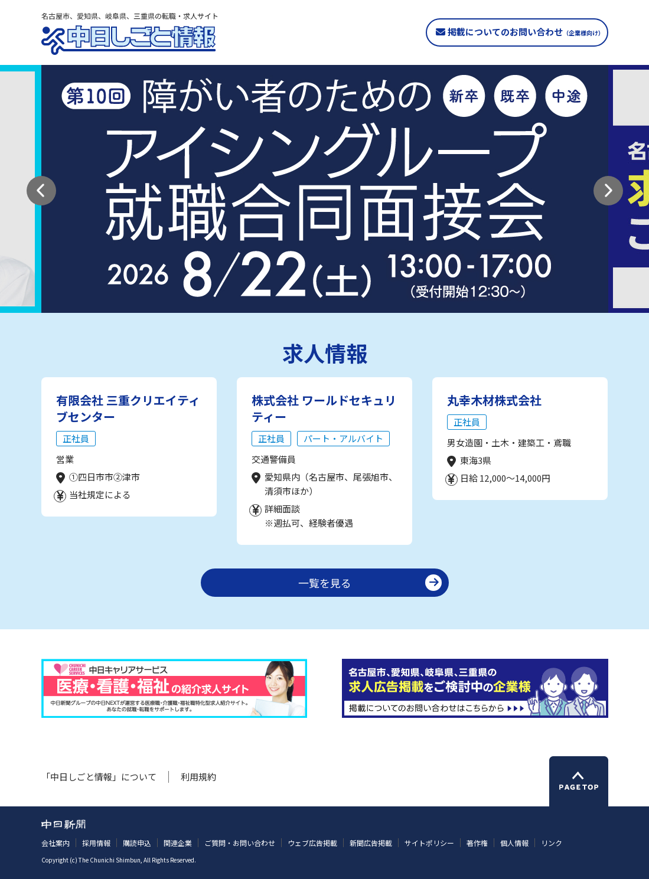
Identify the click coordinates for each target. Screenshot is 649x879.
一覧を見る (324, 582)
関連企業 (178, 843)
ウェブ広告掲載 (312, 843)
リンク (551, 843)
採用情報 (96, 843)
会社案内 (55, 843)
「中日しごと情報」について (98, 776)
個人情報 (514, 843)
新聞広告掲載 (371, 843)
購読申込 (137, 843)
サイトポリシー (429, 843)
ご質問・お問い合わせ (239, 843)
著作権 (477, 843)
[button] (41, 190)
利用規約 (198, 776)
